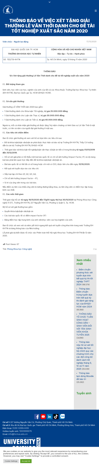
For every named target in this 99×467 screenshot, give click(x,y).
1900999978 (25, 431)
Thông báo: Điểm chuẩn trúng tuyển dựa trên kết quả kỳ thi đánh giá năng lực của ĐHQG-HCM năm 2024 (84, 297)
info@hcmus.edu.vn (18, 434)
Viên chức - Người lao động (15, 41)
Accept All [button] (26, 461)
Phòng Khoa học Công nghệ (19, 249)
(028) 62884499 (20, 428)
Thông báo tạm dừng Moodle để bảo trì (85, 376)
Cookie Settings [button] (11, 461)
